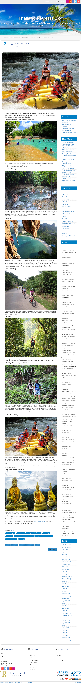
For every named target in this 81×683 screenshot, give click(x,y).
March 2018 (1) (66, 571)
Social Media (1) (66, 228)
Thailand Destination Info (15, 37)
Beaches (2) (65, 194)
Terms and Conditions (21, 682)
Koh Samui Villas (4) (67, 214)
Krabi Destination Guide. (39, 521)
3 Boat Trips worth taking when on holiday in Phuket (69, 150)
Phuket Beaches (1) (67, 219)
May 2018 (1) (65, 569)
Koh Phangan (60, 660)
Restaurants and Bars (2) (68, 223)
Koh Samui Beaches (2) (68, 211)
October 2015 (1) (66, 620)
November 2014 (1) (67, 637)
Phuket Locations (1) (67, 221)
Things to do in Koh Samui (69, 132)
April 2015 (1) (65, 630)
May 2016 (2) (65, 608)
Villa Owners (33, 662)
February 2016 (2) (66, 613)
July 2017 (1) (65, 581)
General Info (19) (66, 206)
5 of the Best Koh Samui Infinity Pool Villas (68, 171)
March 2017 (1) (66, 588)
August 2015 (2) (66, 623)
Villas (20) (64, 233)
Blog (52, 37)
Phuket (59, 655)
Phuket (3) (64, 216)
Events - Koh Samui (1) (68, 199)
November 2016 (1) (67, 593)
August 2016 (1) (66, 601)
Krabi (58, 657)
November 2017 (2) (67, 576)
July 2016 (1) (65, 603)
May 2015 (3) (65, 627)
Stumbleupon (30, 545)
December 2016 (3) (67, 591)
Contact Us (33, 667)
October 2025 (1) (66, 544)
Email (37, 545)
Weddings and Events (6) (68, 236)
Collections (33, 37)
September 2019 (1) (67, 552)
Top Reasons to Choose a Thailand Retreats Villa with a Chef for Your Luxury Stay (68, 145)
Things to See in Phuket (68, 159)
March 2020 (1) (66, 549)
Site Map (32, 669)
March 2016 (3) (66, 610)
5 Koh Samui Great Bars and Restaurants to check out (68, 180)
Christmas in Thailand (68, 168)
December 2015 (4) (67, 615)
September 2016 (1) (67, 598)
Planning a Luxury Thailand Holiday (67, 162)
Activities (12, 530)
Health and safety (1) (67, 209)
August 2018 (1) (66, 564)
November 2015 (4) (67, 618)
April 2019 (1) (65, 554)
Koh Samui (60, 653)
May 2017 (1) (65, 586)
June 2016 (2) (65, 605)
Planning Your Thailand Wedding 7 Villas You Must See (69, 155)
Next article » (52, 549)
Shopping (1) (65, 226)
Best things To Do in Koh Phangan (68, 125)
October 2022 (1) (66, 547)
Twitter (8, 545)
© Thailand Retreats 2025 (7, 682)
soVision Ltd (78, 682)
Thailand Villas (25, 37)
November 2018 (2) (67, 559)
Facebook (14, 545)
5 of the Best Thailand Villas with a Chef (68, 175)
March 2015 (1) (66, 632)
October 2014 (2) (66, 640)
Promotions (39, 37)
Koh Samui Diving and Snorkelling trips (68, 129)
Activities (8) (65, 192)
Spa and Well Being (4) (68, 231)
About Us (32, 655)
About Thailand (46, 37)
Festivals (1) (65, 204)
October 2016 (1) (66, 596)
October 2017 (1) (66, 579)
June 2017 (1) (65, 583)
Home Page (5, 37)
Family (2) (64, 201)
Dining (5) (64, 197)
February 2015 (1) (66, 635)
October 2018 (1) (66, 561)
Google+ (22, 545)
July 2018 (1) (65, 566)
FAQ (31, 657)
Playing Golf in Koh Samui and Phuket (69, 121)
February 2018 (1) (66, 574)
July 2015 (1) (65, 625)
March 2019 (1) (66, 557)
